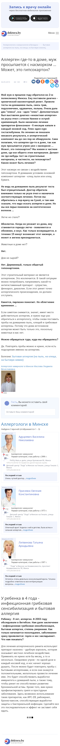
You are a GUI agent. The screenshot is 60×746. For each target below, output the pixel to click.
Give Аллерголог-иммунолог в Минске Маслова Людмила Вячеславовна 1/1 (2, 393)
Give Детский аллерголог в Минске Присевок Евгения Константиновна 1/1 (4, 509)
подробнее (31, 478)
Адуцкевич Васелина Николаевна (31, 438)
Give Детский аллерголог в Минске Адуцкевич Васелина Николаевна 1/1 (4, 455)
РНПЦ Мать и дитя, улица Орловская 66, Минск (30, 460)
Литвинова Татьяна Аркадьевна (31, 544)
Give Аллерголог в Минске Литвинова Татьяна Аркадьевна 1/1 (4, 561)
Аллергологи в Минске (24, 424)
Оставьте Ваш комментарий (30, 412)
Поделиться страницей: (45, 78)
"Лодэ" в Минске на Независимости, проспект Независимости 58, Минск (28, 567)
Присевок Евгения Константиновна (30, 492)
